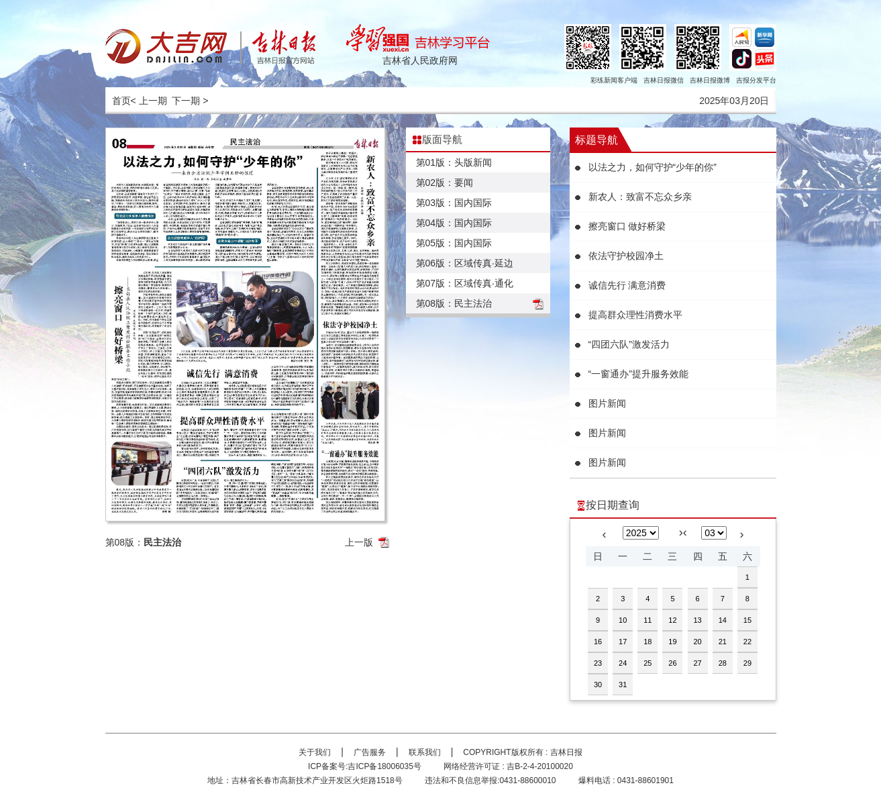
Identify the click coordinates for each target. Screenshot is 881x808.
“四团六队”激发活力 (629, 344)
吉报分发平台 (756, 80)
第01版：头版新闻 (454, 162)
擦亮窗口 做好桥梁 (627, 226)
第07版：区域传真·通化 (464, 283)
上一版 (359, 542)
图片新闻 (607, 403)
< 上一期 (149, 100)
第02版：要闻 (445, 182)
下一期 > (190, 100)
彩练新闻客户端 (613, 80)
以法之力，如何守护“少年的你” (652, 167)
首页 (121, 100)
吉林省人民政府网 (420, 60)
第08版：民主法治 (454, 303)
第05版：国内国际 (454, 243)
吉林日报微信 (663, 80)
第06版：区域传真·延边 (464, 263)
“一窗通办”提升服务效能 (638, 373)
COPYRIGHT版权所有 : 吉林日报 (522, 752)
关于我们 (315, 752)
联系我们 (425, 752)
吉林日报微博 (710, 80)
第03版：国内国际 (454, 202)
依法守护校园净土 (626, 255)
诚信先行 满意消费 (627, 285)
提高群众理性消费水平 (635, 314)
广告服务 (370, 752)
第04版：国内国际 (454, 222)
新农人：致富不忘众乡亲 (640, 196)
